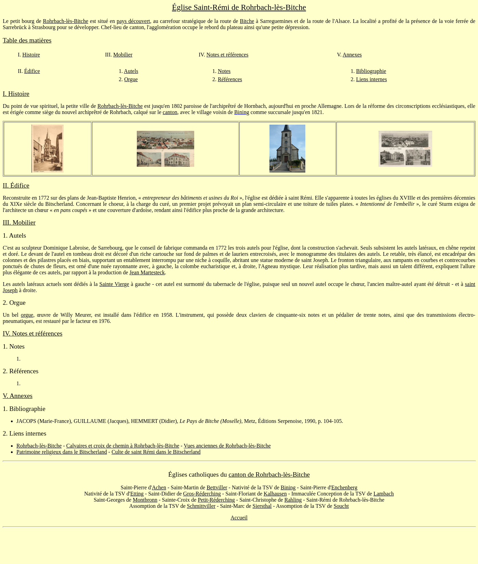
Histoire (31, 55)
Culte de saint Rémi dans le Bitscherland (155, 452)
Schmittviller (201, 506)
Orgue (131, 79)
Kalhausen (275, 494)
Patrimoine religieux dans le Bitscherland (61, 452)
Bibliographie (371, 71)
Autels (131, 71)
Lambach (383, 494)
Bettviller (217, 487)
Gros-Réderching (202, 494)
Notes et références (228, 55)
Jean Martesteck (147, 272)
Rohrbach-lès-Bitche (65, 21)
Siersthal (262, 506)
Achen (159, 487)
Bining (288, 487)
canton (170, 112)
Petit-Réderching (216, 500)
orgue (27, 315)
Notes (224, 71)
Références (230, 79)
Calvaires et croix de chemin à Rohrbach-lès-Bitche (123, 446)
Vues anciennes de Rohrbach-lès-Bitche (227, 446)
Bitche (247, 21)
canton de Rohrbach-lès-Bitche (269, 474)
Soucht (341, 506)
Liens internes (371, 79)
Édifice (32, 71)
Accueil (239, 518)
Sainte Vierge (114, 284)
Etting (137, 494)
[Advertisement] (239, 545)
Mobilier (122, 55)
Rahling (293, 500)
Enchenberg (344, 487)
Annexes (352, 55)
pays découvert (133, 21)
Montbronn (145, 500)
